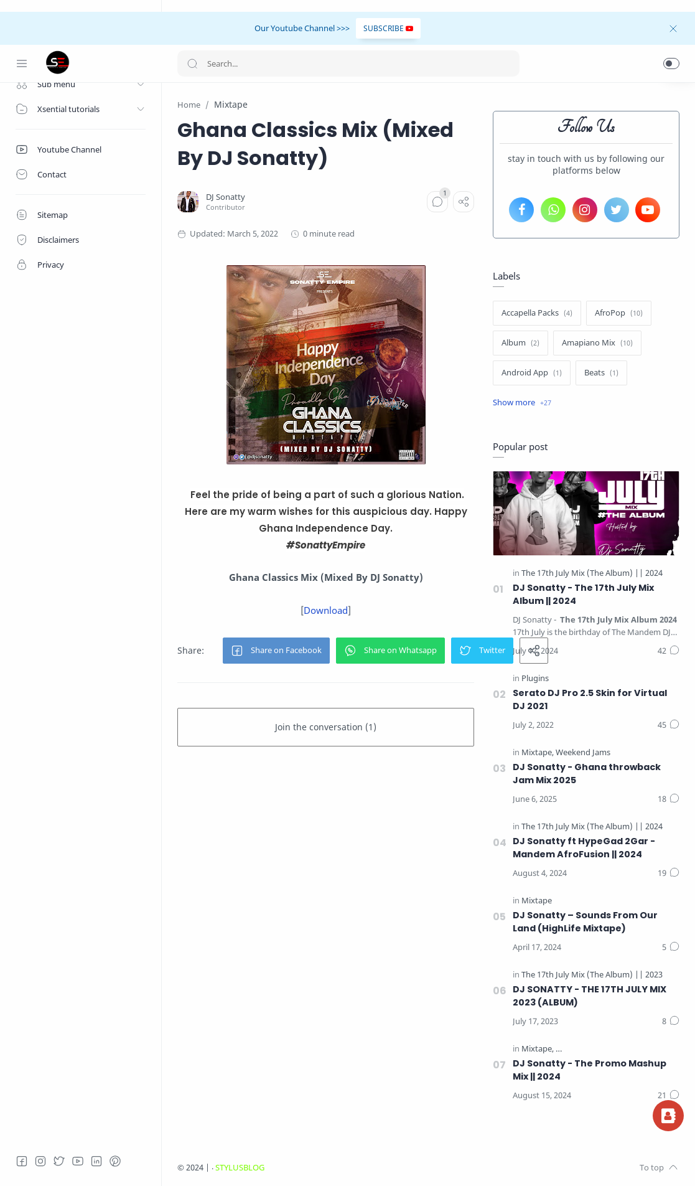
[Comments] (437, 201)
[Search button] (192, 63)
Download (326, 610)
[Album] (520, 343)
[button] (671, 63)
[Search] (348, 63)
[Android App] (532, 372)
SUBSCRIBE (388, 28)
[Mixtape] (537, 752)
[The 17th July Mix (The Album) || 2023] (592, 974)
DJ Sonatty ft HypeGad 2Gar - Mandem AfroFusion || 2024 (584, 847)
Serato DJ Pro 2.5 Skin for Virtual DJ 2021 (590, 699)
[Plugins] (535, 678)
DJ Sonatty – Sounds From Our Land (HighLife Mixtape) (585, 921)
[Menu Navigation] (22, 63)
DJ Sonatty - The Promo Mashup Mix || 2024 (589, 1070)
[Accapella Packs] (537, 313)
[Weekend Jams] (583, 752)
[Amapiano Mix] (597, 343)
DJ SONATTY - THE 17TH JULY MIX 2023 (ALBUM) (589, 996)
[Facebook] (22, 1161)
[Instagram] (40, 1161)
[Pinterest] (115, 1161)
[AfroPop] (618, 313)
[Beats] (601, 372)
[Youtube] (78, 1161)
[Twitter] (59, 1161)
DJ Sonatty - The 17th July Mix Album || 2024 (583, 594)
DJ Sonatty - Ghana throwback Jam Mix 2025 (587, 773)
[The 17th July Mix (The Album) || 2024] (592, 573)
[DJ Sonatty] (225, 197)
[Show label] (522, 403)
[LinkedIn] (96, 1161)
